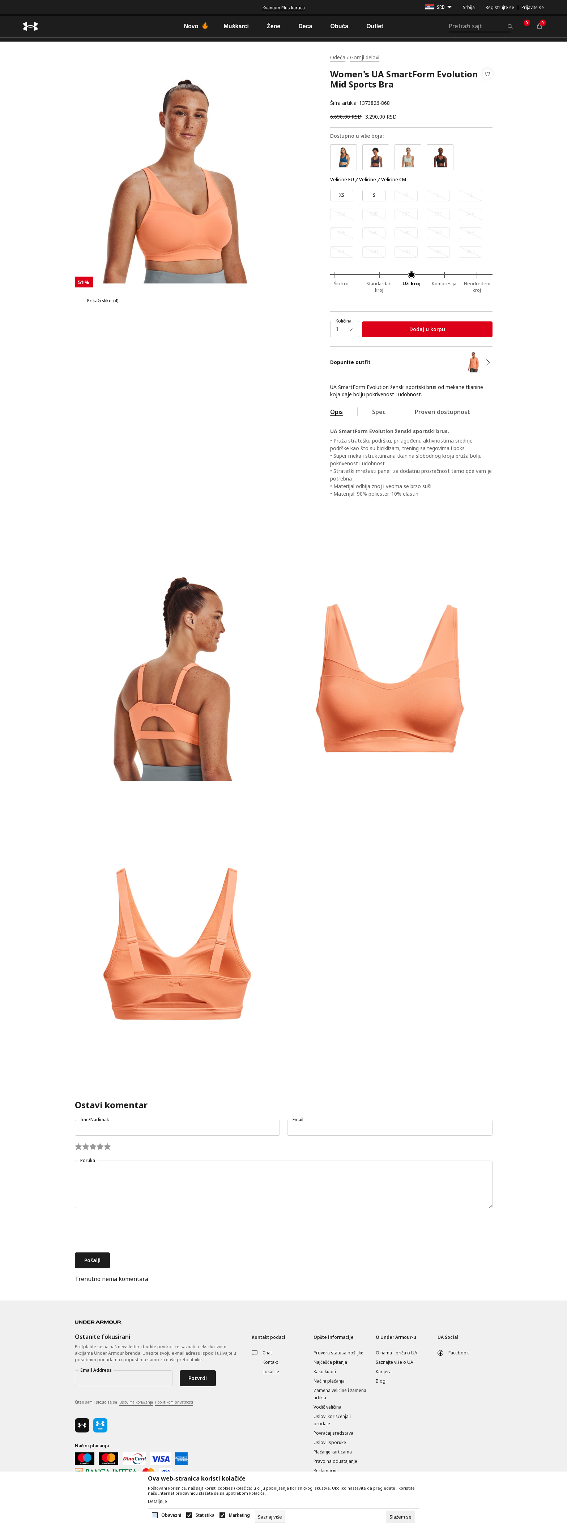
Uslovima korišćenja (136, 1402)
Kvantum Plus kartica (284, 8)
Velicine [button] (367, 180)
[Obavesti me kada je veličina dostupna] (406, 195)
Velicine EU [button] (342, 180)
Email (298, 1119)
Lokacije (271, 1371)
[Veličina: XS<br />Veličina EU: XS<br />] (341, 195)
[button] (488, 88)
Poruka (87, 1160)
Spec (378, 412)
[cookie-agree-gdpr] (400, 1517)
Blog (380, 1381)
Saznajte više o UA (394, 1362)
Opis (336, 412)
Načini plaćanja (329, 1381)
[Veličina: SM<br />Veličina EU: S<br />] (373, 195)
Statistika (205, 1515)
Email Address (96, 1370)
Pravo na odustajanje (335, 1461)
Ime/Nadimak (94, 1119)
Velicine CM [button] (393, 180)
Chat (267, 1353)
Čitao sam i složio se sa (134, 1402)
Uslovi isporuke (330, 1442)
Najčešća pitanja (330, 1362)
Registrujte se (500, 7)
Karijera (384, 1371)
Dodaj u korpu (427, 329)
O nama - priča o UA (396, 1353)
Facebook (458, 1353)
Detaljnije (157, 1501)
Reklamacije (326, 1471)
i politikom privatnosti (174, 1402)
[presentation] (130, 1231)
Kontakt (270, 1362)
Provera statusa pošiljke (338, 1353)
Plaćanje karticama (333, 1452)
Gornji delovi (364, 57)
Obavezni (171, 1515)
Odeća (337, 57)
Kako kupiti (325, 1371)
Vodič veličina (327, 1407)
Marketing (239, 1515)
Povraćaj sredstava (333, 1433)
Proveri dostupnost (442, 412)
